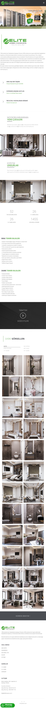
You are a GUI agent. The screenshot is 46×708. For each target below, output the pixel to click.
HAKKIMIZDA (4, 650)
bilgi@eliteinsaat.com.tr (6, 693)
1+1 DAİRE (6, 350)
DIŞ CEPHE (27, 346)
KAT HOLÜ (26, 348)
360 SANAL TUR (5, 652)
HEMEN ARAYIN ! (23, 616)
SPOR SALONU (7, 348)
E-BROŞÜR (3, 671)
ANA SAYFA (4, 648)
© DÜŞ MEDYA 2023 (23, 703)
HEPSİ (5, 346)
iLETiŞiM (3, 657)
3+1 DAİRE (26, 350)
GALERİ (3, 655)
